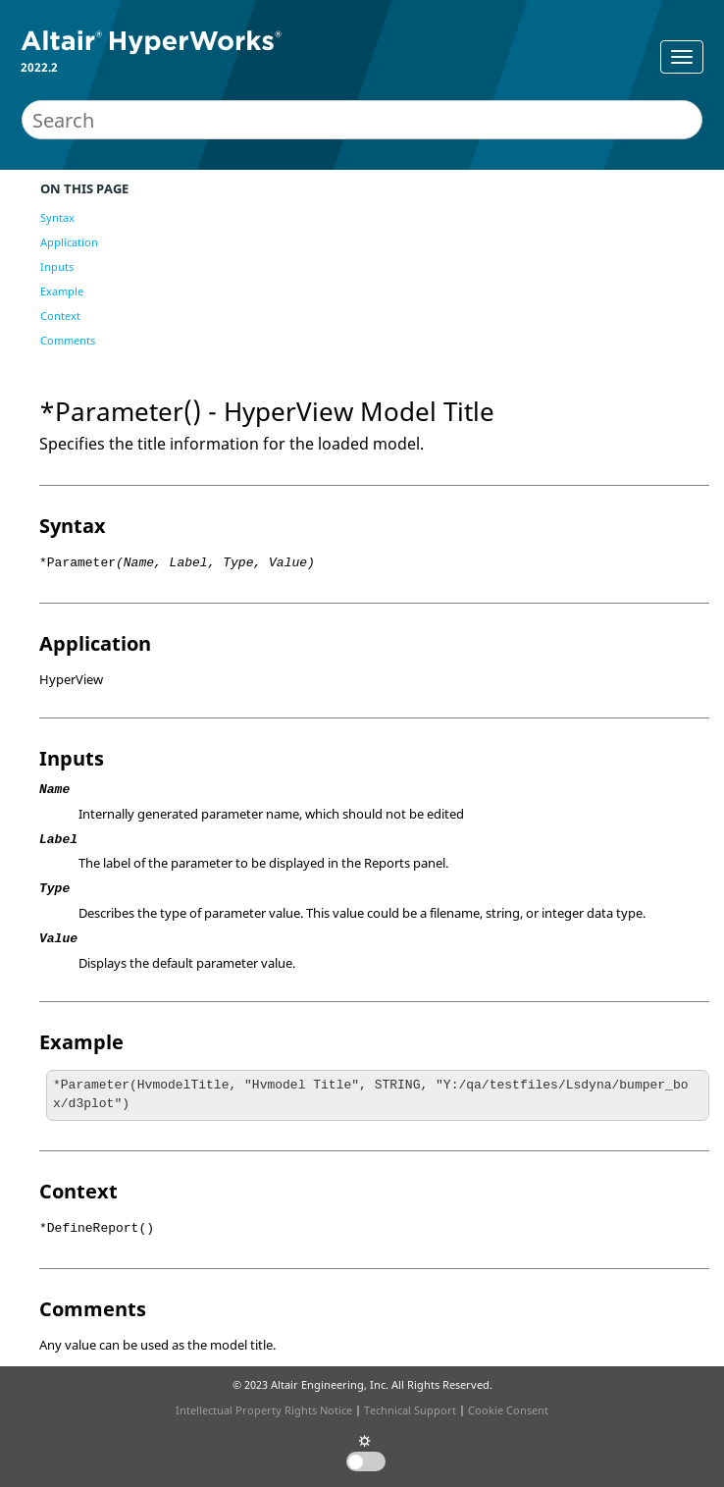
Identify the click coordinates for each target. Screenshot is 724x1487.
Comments (67, 340)
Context (60, 315)
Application (69, 242)
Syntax (57, 217)
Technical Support (410, 1410)
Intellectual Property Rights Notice (264, 1410)
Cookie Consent (508, 1410)
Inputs (57, 266)
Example (61, 291)
